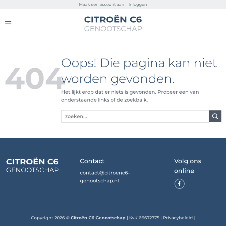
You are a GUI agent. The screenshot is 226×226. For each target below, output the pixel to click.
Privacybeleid (178, 218)
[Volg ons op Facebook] (180, 184)
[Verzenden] (215, 116)
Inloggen (138, 4)
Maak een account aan (101, 4)
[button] (8, 23)
